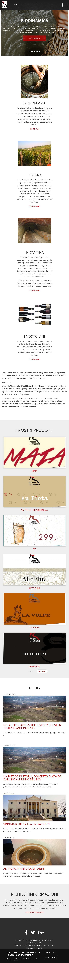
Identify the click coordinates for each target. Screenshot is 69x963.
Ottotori (34, 666)
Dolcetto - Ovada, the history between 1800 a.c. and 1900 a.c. (32, 726)
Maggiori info (51, 958)
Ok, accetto (51, 953)
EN (16, 5)
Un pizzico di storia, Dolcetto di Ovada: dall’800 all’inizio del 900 (32, 777)
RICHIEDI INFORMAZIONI (35, 912)
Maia (34, 470)
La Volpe (34, 627)
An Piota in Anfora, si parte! (24, 868)
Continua (34, 129)
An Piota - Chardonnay (34, 509)
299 (34, 549)
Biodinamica (34, 39)
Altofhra (34, 588)
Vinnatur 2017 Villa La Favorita (26, 824)
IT (14, 5)
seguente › (42, 671)
